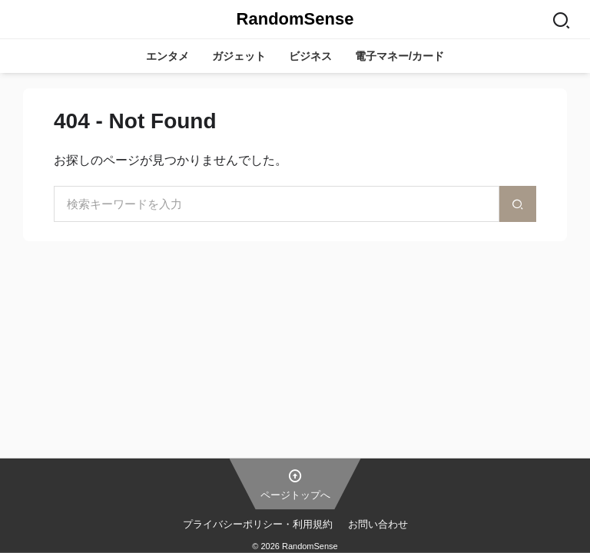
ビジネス (310, 56)
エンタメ (167, 56)
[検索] (517, 204)
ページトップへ (295, 483)
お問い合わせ (378, 523)
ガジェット (239, 56)
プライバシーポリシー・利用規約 (258, 523)
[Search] (561, 19)
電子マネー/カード (399, 56)
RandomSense (295, 18)
